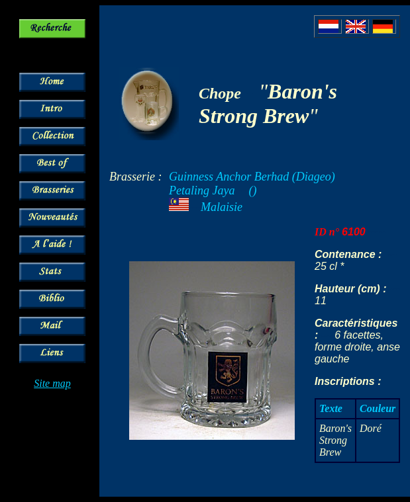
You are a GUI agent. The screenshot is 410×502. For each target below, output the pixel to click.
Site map (52, 383)
